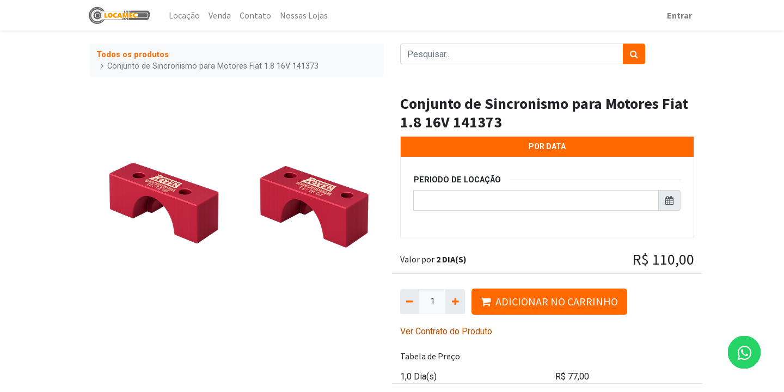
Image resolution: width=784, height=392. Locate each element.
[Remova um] (409, 301)
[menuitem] (187, 15)
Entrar (677, 15)
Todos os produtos (132, 54)
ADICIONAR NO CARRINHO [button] (549, 301)
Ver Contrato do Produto (446, 331)
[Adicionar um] (454, 301)
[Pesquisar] (634, 54)
